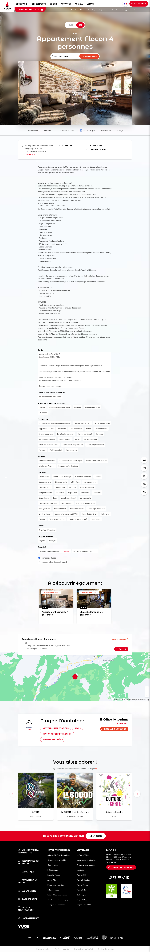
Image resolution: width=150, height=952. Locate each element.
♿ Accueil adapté (87, 130)
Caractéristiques (67, 130)
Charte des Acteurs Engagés (58, 900)
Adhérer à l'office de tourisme (58, 855)
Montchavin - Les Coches (86, 860)
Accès (78, 728)
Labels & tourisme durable (57, 895)
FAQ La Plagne (27, 891)
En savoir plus (89, 56)
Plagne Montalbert (51, 592)
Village (120, 130)
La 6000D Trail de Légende (75, 812)
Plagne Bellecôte (83, 880)
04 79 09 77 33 (122, 723)
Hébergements (38, 4)
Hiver (70, 25)
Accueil (74, 10)
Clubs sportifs (27, 899)
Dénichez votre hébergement (91, 10)
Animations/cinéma (53, 739)
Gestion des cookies (106, 949)
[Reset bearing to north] (147, 695)
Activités (66, 4)
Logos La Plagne (53, 875)
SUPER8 (36, 812)
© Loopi (146, 700)
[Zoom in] (147, 688)
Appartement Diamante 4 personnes (55, 613)
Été (80, 25)
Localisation (106, 130)
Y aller (122, 649)
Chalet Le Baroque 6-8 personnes (91, 613)
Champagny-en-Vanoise (86, 865)
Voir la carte (30, 154)
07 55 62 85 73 (66, 145)
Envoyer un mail (96, 149)
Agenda (79, 4)
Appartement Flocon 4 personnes (135, 10)
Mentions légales (42, 949)
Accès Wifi (51, 880)
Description (49, 130)
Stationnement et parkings (57, 734)
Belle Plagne (81, 895)
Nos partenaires (28, 918)
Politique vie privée (62, 949)
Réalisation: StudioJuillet (83, 949)
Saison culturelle (114, 812)
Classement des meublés (57, 860)
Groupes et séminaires (56, 905)
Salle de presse (53, 890)
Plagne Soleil (81, 890)
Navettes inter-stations (56, 728)
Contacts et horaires (122, 867)
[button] (137, 793)
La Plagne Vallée (83, 855)
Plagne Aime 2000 (84, 905)
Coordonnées (32, 130)
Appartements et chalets (113, 10)
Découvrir (21, 4)
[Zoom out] (147, 692)
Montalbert (81, 870)
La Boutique (26, 872)
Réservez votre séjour (30, 10)
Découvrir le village (115, 729)
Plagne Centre (82, 885)
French (125, 3)
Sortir (53, 4)
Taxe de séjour (53, 865)
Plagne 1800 (81, 875)
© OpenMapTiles (118, 700)
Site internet (94, 145)
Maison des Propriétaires (56, 885)
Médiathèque (52, 870)
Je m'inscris (96, 836)
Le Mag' (90, 4)
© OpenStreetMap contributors (134, 700)
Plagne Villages (82, 900)
